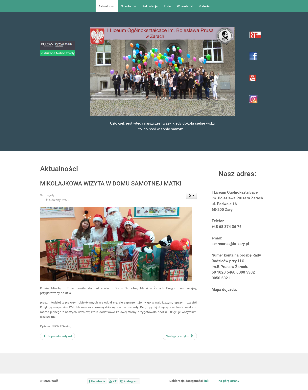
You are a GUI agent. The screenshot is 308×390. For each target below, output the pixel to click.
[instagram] (129, 381)
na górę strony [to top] (229, 381)
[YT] (113, 381)
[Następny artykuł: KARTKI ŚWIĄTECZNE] (180, 336)
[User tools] (191, 196)
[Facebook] (97, 381)
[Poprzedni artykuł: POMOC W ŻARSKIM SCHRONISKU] (57, 336)
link (206, 381)
